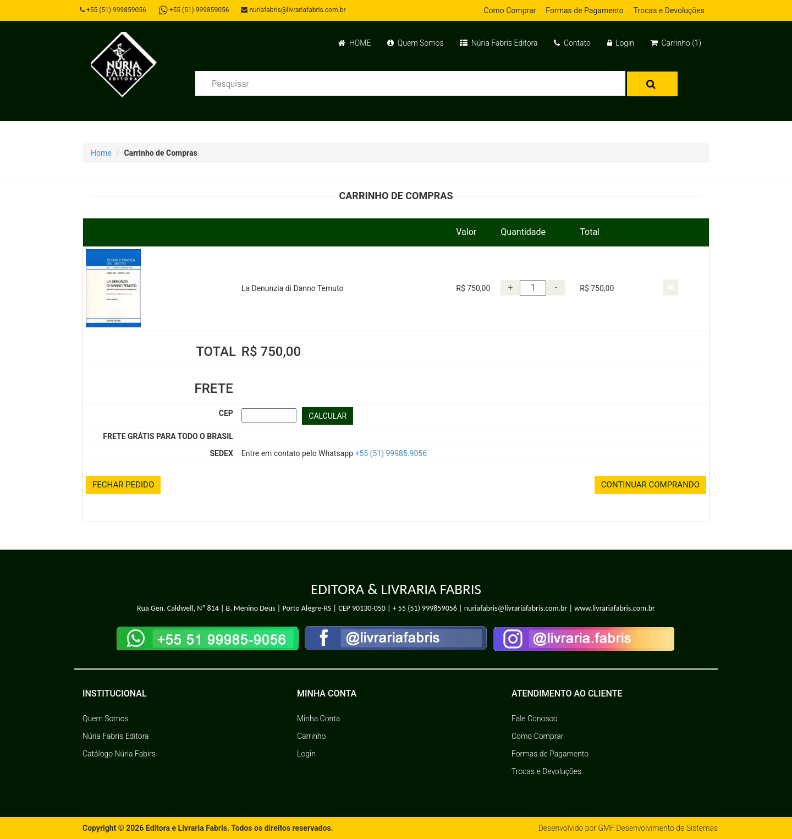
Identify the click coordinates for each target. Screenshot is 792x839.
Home (101, 153)
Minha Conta (318, 718)
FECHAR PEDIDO (123, 485)
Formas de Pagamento (584, 10)
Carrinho (311, 736)
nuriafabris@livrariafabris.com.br (293, 10)
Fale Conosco (535, 718)
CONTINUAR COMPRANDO (650, 485)
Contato (572, 43)
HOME (354, 43)
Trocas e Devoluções (669, 10)
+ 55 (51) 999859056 (425, 608)
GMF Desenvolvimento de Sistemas (658, 828)
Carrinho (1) (676, 43)
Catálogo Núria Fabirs (119, 753)
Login (620, 43)
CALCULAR (327, 416)
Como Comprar (509, 10)
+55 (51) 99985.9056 (391, 453)
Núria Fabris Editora (498, 43)
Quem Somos (415, 43)
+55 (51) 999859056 (113, 10)
